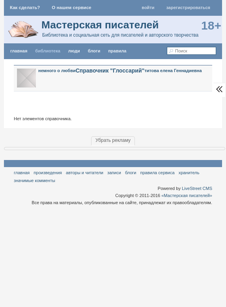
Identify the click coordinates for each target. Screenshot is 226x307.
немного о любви (57, 70)
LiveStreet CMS (197, 188)
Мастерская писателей (100, 25)
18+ (211, 25)
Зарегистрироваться (188, 7)
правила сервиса (157, 172)
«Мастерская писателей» (186, 195)
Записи (114, 172)
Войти (148, 7)
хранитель (189, 172)
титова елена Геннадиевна (173, 70)
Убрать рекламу (113, 140)
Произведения (48, 172)
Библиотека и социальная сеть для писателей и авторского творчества (120, 35)
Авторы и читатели (84, 172)
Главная (22, 172)
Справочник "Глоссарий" (110, 70)
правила (117, 50)
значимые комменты (34, 180)
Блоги (94, 50)
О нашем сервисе (71, 7)
